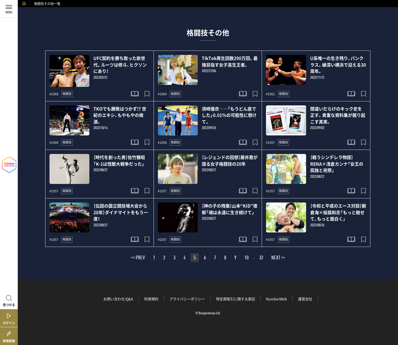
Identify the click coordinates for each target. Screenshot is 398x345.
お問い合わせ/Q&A (118, 298)
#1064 (162, 94)
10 (246, 258)
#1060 (53, 142)
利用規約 (151, 298)
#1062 (270, 94)
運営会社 (305, 298)
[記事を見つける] (9, 300)
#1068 (53, 94)
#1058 (162, 142)
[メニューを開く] (9, 9)
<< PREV (138, 258)
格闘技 (67, 93)
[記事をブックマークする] (147, 94)
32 (261, 258)
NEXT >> (278, 258)
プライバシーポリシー (187, 298)
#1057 (270, 142)
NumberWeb (276, 298)
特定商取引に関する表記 (235, 298)
